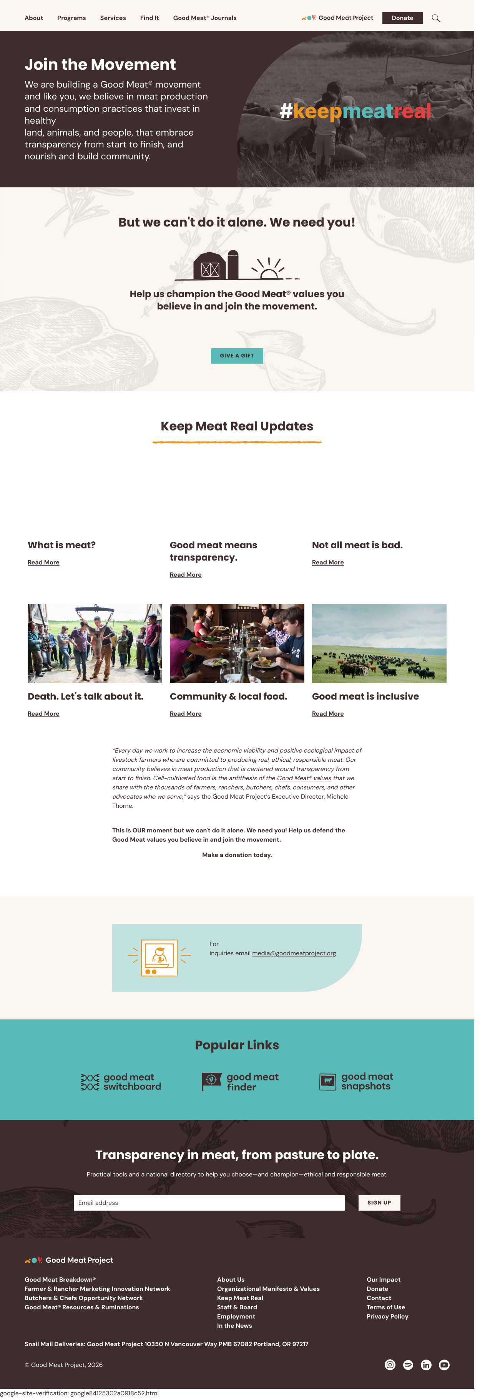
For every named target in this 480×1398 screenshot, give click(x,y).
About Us (231, 1280)
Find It (149, 18)
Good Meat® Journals (205, 18)
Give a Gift (237, 355)
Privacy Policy (388, 1316)
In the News (234, 1326)
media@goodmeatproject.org (294, 953)
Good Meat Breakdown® (60, 1280)
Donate (403, 18)
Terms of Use (386, 1307)
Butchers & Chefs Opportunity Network (84, 1298)
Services (113, 18)
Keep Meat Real (240, 1298)
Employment (236, 1316)
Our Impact (384, 1280)
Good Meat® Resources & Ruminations (82, 1307)
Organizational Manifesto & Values (268, 1289)
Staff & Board (237, 1307)
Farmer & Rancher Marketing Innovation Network (97, 1289)
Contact (379, 1298)
